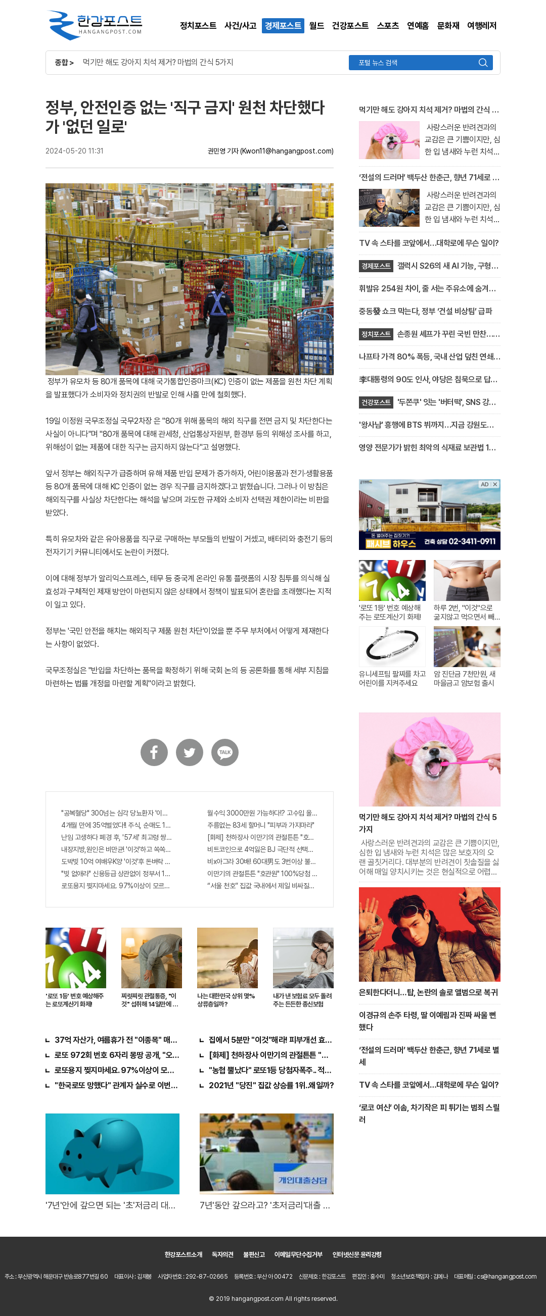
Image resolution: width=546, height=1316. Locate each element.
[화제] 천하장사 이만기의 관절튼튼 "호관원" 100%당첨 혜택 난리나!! (262, 837)
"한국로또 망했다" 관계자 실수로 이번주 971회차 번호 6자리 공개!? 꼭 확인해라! (117, 1085)
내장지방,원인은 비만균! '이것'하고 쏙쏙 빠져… (116, 849)
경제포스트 (283, 26)
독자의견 (222, 1254)
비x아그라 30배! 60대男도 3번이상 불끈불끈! (262, 861)
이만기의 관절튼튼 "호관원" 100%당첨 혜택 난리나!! (262, 874)
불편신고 (253, 1254)
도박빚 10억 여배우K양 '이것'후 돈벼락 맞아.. (116, 861)
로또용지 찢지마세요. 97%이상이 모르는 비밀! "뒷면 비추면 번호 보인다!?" (116, 886)
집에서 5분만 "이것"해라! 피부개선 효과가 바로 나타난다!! (271, 1040)
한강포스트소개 (183, 1254)
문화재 (448, 26)
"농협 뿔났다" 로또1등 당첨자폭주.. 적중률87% (271, 1070)
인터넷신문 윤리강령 (357, 1254)
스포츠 (388, 26)
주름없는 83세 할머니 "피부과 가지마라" (260, 825)
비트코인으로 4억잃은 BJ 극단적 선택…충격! (262, 849)
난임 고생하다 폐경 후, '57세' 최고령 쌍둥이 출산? (116, 837)
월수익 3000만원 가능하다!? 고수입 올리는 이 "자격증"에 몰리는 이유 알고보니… (262, 813)
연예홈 (418, 26)
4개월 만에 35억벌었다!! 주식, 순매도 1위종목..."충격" (116, 825)
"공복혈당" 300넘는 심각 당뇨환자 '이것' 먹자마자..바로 (116, 813)
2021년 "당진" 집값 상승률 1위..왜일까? (271, 1085)
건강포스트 (350, 26)
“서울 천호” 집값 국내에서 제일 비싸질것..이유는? (262, 886)
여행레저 (481, 26)
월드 (316, 26)
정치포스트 (198, 26)
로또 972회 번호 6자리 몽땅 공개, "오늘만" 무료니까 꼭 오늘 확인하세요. (117, 1055)
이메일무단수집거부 (299, 1254)
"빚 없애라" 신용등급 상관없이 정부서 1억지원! (116, 874)
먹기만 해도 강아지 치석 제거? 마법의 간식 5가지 (158, 62)
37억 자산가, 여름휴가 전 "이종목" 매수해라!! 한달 (117, 1040)
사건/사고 (240, 26)
